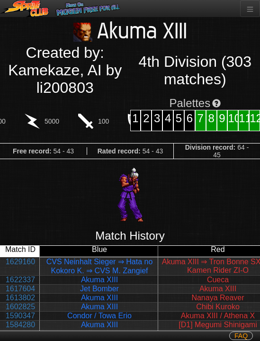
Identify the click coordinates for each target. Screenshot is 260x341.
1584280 (20, 325)
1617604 (20, 289)
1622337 (20, 280)
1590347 (20, 316)
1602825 (20, 307)
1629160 (20, 262)
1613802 (20, 298)
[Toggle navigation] (250, 8)
